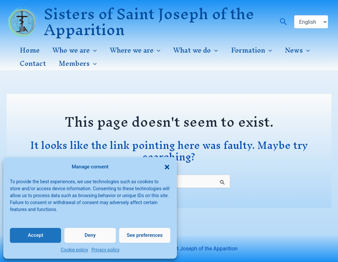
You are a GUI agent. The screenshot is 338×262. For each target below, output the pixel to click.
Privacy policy (105, 249)
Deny (90, 235)
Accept (35, 235)
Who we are (73, 50)
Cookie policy (74, 249)
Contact (32, 63)
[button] (167, 165)
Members (76, 63)
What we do (191, 50)
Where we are (132, 50)
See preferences (145, 235)
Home (29, 50)
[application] (91, 50)
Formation (245, 50)
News (290, 50)
